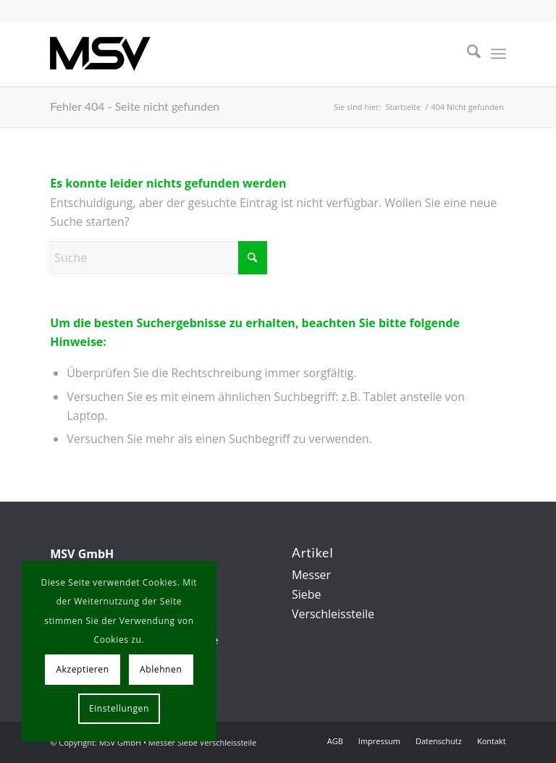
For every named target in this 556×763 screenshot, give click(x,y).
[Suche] (466, 53)
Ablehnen (161, 669)
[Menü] (498, 53)
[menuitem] (466, 53)
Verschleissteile (333, 614)
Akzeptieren (82, 669)
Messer (311, 575)
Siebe (306, 594)
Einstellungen (119, 708)
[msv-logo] (100, 53)
